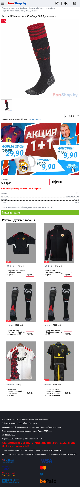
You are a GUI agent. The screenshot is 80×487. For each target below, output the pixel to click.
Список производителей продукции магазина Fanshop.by (26, 207)
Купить (30, 274)
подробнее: (35, 119)
